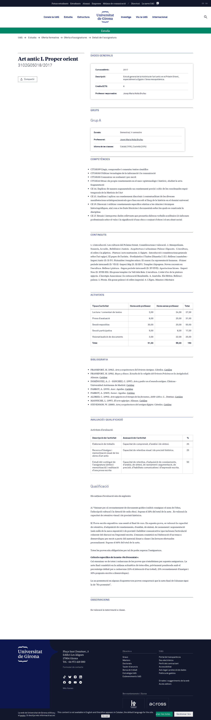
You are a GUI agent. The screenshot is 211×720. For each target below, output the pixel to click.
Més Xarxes (68, 688)
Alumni (86, 3)
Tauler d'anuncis (130, 667)
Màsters (126, 660)
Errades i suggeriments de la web (174, 681)
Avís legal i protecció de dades (172, 670)
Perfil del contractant (169, 664)
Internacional (159, 17)
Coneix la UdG (51, 17)
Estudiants (75, 3)
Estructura (83, 17)
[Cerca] (205, 17)
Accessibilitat (165, 667)
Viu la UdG (141, 17)
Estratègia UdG (129, 673)
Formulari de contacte (73, 667)
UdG (20, 38)
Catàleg (168, 369)
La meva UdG (148, 3)
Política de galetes (167, 673)
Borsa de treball (130, 670)
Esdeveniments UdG (132, 676)
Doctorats (127, 664)
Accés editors (165, 684)
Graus (125, 657)
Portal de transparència (170, 657)
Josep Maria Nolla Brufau (131, 140)
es (203, 3)
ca (206, 3)
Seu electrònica (166, 660)
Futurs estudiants (60, 3)
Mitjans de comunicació (114, 3)
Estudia (68, 17)
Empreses (96, 3)
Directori (135, 3)
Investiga (126, 17)
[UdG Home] (105, 17)
